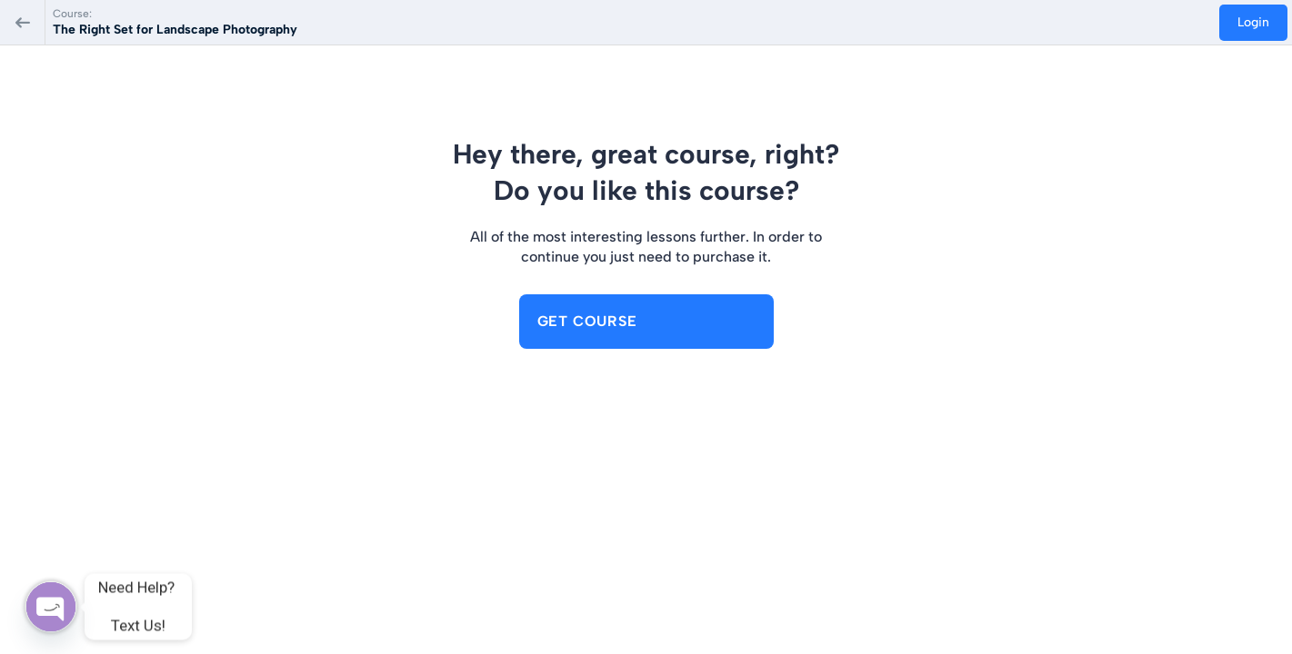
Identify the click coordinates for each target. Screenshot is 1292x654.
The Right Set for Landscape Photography (175, 29)
